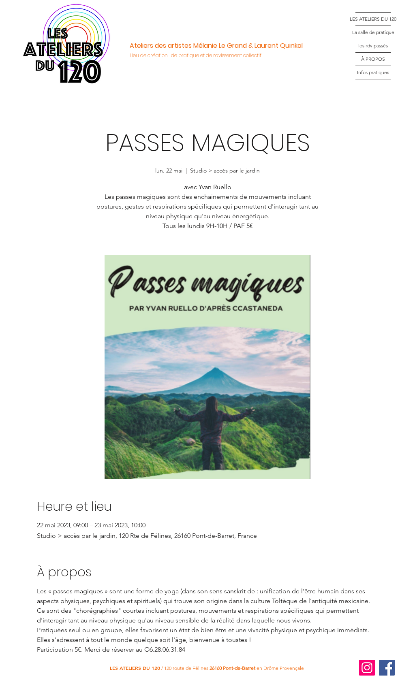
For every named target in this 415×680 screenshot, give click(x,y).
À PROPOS (373, 59)
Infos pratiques (373, 72)
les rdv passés (373, 46)
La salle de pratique (373, 32)
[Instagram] (367, 668)
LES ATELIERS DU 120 (373, 19)
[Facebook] (387, 668)
